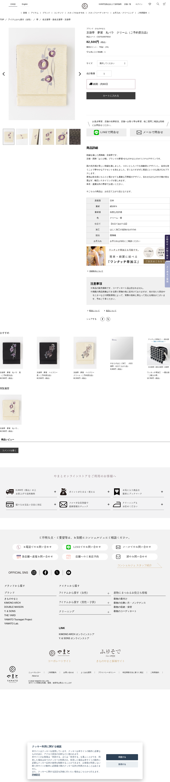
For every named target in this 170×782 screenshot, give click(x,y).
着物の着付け (120, 599)
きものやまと (11, 599)
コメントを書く (9, 450)
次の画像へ (79, 74)
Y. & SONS (10, 611)
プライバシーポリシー (107, 672)
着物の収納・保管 (123, 607)
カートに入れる (111, 95)
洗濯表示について (96, 271)
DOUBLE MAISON (13, 607)
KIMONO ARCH (12, 603)
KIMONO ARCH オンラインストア (76, 634)
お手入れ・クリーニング (123, 13)
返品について (111, 311)
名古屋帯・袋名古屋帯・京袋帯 (56, 19)
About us (35, 676)
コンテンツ (58, 13)
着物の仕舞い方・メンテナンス (130, 603)
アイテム (34, 13)
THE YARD (10, 615)
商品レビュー (7, 439)
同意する (122, 757)
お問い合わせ (68, 672)
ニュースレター (35, 672)
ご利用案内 (142, 13)
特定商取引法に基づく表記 (133, 672)
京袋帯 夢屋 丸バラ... (9, 428)
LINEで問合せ (106, 132)
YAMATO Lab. (11, 623)
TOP (2, 19)
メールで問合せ (150, 132)
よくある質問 (86, 672)
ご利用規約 (154, 672)
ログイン (139, 4)
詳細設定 (36, 774)
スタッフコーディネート (98, 13)
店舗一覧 (127, 4)
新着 (25, 13)
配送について (94, 311)
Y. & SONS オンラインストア (74, 638)
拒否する (122, 764)
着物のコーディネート (125, 611)
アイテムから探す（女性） (20, 19)
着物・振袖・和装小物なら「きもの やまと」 (85, 6)
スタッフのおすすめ (75, 13)
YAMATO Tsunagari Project (18, 619)
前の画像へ (4, 74)
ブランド (46, 13)
